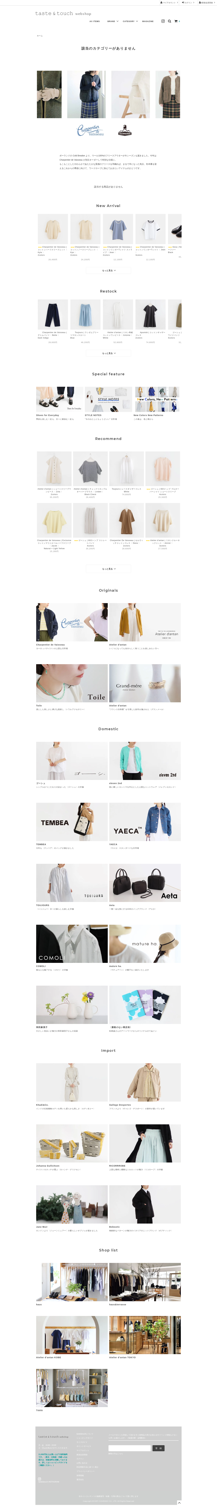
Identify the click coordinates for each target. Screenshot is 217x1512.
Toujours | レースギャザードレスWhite (126, 490)
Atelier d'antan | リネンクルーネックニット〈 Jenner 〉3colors (163, 543)
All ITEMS (96, 21)
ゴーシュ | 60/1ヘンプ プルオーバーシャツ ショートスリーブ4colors (162, 491)
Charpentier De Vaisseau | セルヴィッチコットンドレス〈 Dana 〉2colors (126, 543)
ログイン (188, 2)
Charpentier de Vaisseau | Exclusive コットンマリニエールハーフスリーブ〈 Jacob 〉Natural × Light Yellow (54, 544)
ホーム (40, 36)
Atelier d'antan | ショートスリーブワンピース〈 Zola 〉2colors (54, 491)
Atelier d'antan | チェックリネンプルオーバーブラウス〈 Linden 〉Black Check (90, 491)
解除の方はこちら (115, 1452)
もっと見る (109, 270)
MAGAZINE (149, 21)
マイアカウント (169, 2)
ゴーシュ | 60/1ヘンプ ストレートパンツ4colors (90, 543)
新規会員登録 (207, 2)
